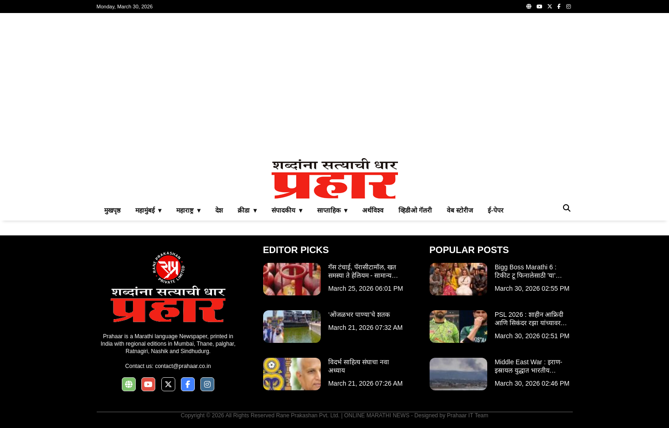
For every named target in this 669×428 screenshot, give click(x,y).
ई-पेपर (495, 210)
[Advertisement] (335, 85)
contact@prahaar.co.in (183, 366)
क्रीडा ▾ (247, 210)
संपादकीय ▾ (287, 210)
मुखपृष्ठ (112, 210)
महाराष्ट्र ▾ (188, 210)
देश (219, 210)
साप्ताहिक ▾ (332, 210)
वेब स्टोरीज (460, 210)
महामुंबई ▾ (148, 210)
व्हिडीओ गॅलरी (415, 210)
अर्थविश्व (373, 210)
